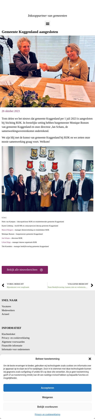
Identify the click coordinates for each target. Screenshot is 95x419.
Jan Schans (6, 238)
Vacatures (6, 306)
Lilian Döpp (6, 242)
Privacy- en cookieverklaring (47, 414)
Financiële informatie (12, 345)
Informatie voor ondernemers (16, 349)
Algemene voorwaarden (13, 342)
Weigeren (47, 397)
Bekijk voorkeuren (47, 406)
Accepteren (47, 387)
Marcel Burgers (7, 230)
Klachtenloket (8, 334)
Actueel (5, 314)
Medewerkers (8, 310)
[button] (90, 359)
